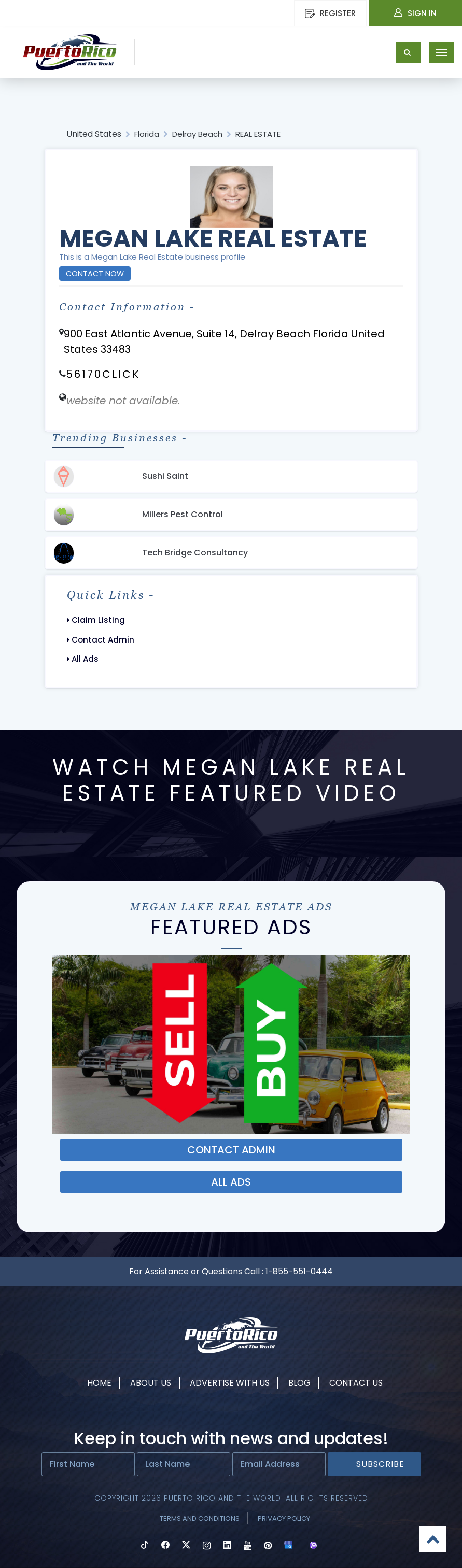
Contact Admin (100, 639)
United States (93, 134)
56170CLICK (103, 374)
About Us (150, 1383)
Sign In (415, 13)
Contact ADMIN (231, 1150)
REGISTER (330, 13)
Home (99, 1383)
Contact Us (356, 1383)
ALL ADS (231, 1182)
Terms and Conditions (200, 1518)
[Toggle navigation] (441, 52)
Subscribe (380, 1464)
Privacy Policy (284, 1518)
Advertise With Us (230, 1383)
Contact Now (95, 273)
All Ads (83, 658)
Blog (299, 1383)
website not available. (123, 400)
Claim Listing (96, 620)
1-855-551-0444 (299, 1271)
